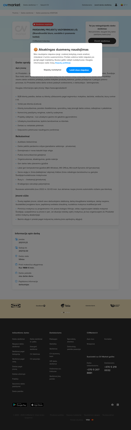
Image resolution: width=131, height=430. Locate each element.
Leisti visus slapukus (79, 70)
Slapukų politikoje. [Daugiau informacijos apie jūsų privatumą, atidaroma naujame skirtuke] (63, 62)
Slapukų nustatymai (52, 69)
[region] (66, 59)
